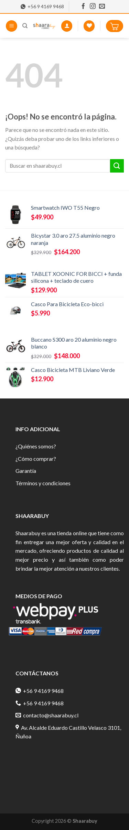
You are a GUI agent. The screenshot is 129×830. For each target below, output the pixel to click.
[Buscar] (25, 25)
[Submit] (117, 166)
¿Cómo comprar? (35, 458)
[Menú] (11, 26)
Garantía (25, 470)
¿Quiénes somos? (35, 446)
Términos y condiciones (43, 483)
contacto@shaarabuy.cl (46, 715)
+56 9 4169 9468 (42, 6)
